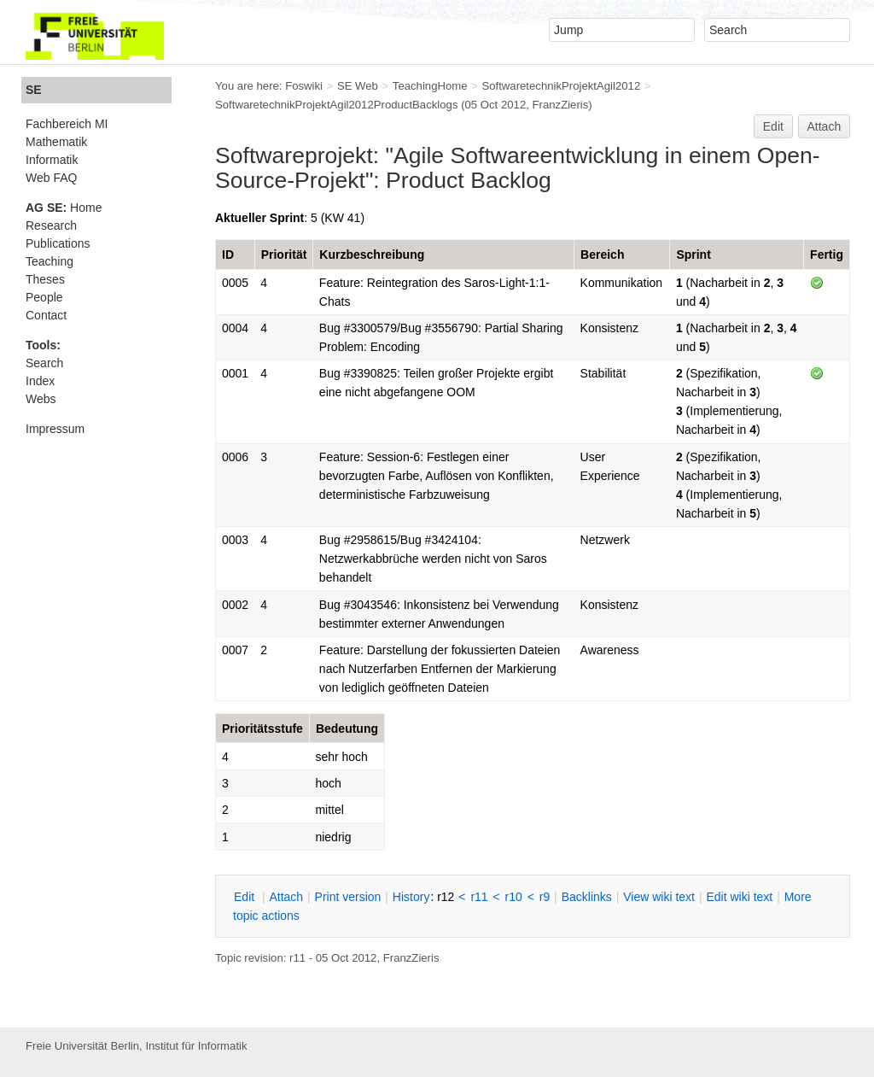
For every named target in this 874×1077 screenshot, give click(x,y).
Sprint (693, 254)
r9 (544, 897)
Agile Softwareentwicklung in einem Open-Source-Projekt (517, 168)
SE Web (357, 85)
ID (228, 254)
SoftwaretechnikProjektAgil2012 (560, 85)
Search (44, 363)
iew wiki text (659, 897)
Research (51, 225)
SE (34, 90)
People (44, 297)
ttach (286, 897)
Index (40, 381)
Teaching (49, 261)
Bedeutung (347, 728)
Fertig (826, 254)
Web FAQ (51, 177)
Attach (824, 126)
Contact (46, 315)
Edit (773, 126)
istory (411, 897)
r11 (478, 897)
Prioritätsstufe (262, 728)
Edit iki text (739, 897)
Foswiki (304, 85)
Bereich (602, 254)
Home (64, 207)
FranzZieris (561, 104)
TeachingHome (430, 85)
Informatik (52, 160)
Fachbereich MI (67, 124)
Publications (58, 243)
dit (246, 897)
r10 (513, 897)
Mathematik (56, 142)
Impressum (55, 429)
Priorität (284, 254)
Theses (45, 279)
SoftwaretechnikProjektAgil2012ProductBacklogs (336, 104)
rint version (348, 897)
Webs (41, 399)
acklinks (587, 897)
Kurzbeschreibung (371, 254)
